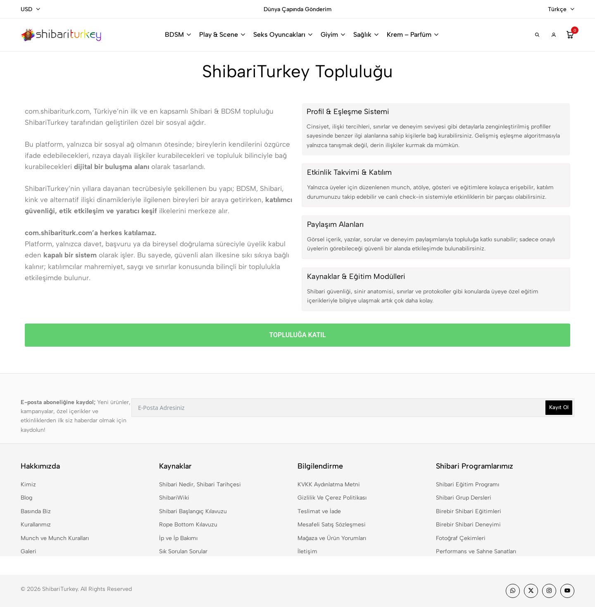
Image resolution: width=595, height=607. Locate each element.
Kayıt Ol (559, 407)
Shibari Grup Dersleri (463, 497)
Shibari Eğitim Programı (467, 484)
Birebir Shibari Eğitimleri (468, 511)
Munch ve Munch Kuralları (55, 538)
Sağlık (362, 34)
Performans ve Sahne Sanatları (476, 551)
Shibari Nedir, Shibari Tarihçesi (200, 484)
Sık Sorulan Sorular (183, 551)
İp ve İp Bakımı (178, 538)
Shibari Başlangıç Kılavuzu (193, 511)
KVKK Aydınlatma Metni (329, 484)
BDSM (174, 34)
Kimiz (28, 484)
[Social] (513, 591)
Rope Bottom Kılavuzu (188, 524)
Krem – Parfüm (409, 34)
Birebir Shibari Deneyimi (468, 524)
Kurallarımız (36, 524)
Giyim (329, 34)
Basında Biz (36, 511)
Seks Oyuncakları (279, 34)
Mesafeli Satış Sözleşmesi (332, 524)
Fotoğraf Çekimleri (461, 538)
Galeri (28, 551)
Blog (26, 497)
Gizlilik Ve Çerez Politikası (332, 497)
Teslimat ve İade (319, 511)
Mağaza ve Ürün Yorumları (332, 538)
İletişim (307, 551)
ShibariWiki (174, 497)
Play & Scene (218, 34)
